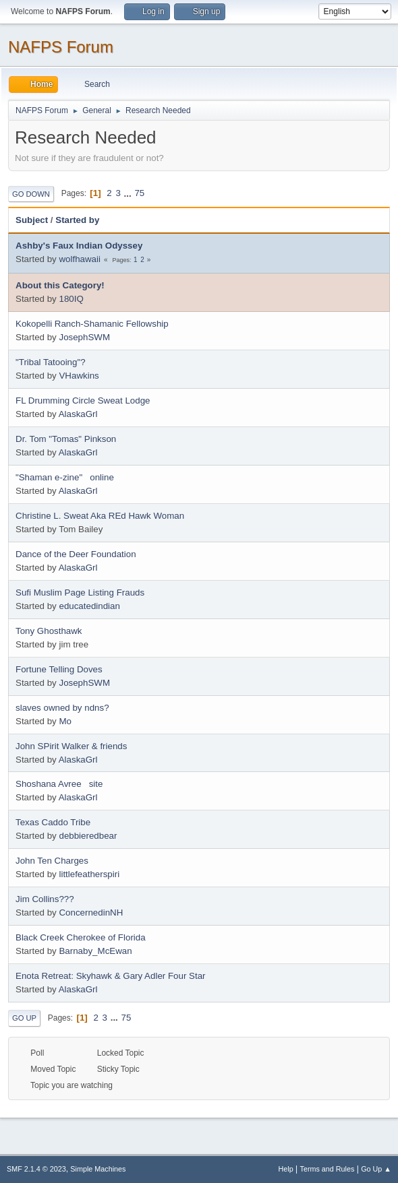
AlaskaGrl (78, 414)
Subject (32, 220)
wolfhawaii (80, 259)
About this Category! (60, 285)
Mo (65, 721)
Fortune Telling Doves (59, 669)
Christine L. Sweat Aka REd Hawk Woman (100, 516)
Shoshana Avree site (59, 784)
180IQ (71, 299)
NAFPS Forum (60, 47)
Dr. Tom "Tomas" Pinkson (66, 439)
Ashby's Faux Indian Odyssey (79, 246)
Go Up (24, 1018)
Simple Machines (97, 1169)
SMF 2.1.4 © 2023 (36, 1169)
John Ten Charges (52, 861)
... (129, 193)
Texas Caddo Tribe (53, 822)
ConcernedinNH (91, 912)
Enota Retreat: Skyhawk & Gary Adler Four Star (111, 976)
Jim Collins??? (45, 899)
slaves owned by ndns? (62, 708)
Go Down (31, 194)
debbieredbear (88, 836)
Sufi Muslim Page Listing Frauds (80, 592)
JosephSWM (84, 337)
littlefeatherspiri (89, 874)
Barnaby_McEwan (95, 951)
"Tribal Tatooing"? (51, 362)
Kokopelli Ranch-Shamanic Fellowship (92, 324)
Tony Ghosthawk (49, 631)
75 (139, 193)
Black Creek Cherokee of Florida (81, 937)
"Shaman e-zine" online (65, 477)
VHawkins (78, 376)
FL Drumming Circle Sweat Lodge (83, 400)
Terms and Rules (327, 1169)
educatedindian (89, 606)
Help (286, 1169)
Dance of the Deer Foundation (76, 554)
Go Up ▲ (376, 1169)
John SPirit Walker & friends (71, 746)
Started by (77, 220)
